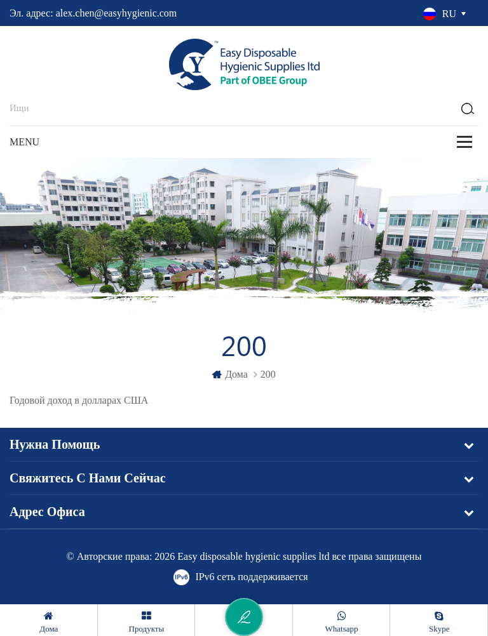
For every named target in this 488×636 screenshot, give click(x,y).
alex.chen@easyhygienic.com (116, 13)
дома (230, 374)
